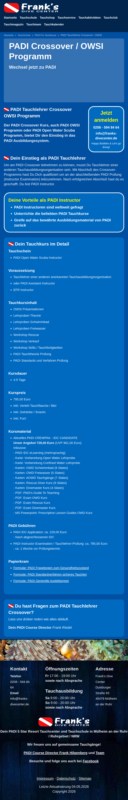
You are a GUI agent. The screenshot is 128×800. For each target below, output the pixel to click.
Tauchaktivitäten (89, 17)
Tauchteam (33, 24)
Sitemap (85, 778)
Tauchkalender (54, 24)
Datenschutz (66, 778)
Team (100, 753)
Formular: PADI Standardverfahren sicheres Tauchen (50, 574)
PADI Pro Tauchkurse (45, 35)
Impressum (45, 778)
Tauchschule (28, 17)
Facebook (91, 761)
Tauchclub (111, 17)
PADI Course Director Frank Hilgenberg (56, 753)
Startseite (10, 17)
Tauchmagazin (13, 24)
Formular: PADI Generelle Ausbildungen (41, 581)
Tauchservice (67, 17)
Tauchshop (47, 17)
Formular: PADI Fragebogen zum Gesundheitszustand (51, 568)
